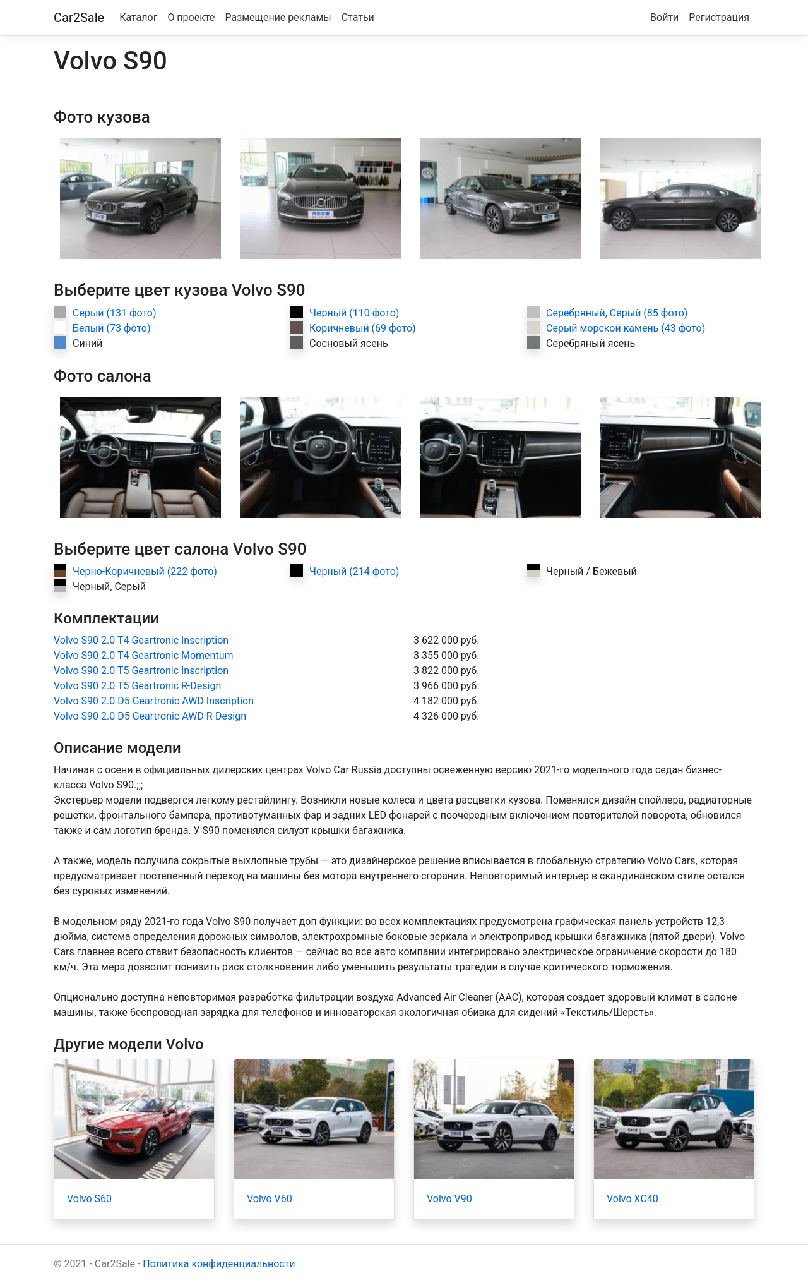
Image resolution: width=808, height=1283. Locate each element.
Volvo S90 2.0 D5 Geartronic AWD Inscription (154, 701)
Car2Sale (79, 17)
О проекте (191, 17)
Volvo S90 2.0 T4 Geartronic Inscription (141, 640)
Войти (664, 17)
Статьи (358, 17)
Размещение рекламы (278, 17)
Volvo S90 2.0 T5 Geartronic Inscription (141, 671)
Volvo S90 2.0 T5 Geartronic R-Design (137, 686)
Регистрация (719, 17)
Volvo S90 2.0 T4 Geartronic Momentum (144, 655)
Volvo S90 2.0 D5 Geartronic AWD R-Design (150, 716)
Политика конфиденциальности (219, 1264)
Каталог (138, 17)
